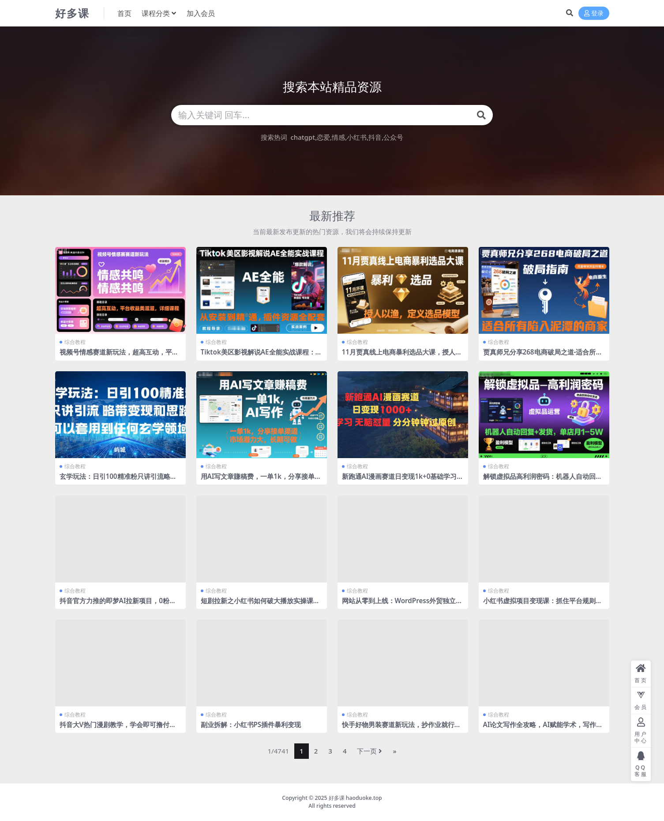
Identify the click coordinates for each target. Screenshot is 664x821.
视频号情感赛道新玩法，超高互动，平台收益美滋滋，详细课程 (119, 355)
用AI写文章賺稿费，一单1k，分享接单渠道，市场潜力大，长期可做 (261, 480)
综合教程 (75, 342)
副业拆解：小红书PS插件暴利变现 (251, 724)
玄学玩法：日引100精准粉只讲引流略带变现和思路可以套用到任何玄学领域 (118, 480)
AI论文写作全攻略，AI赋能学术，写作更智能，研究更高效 (543, 728)
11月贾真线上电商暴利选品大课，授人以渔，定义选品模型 (402, 355)
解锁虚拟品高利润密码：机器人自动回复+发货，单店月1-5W (542, 480)
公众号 (393, 137)
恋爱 (323, 137)
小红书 (357, 137)
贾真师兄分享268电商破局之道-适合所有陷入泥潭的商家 (543, 355)
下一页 (369, 750)
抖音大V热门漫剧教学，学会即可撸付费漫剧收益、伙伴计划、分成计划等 (118, 728)
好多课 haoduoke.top (355, 798)
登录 (594, 13)
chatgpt (302, 137)
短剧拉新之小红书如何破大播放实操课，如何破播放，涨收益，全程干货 (260, 604)
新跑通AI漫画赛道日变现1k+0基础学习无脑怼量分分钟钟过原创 (403, 480)
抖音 (375, 137)
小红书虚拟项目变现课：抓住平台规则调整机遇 (542, 604)
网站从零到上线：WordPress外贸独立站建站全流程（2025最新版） (402, 604)
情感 (338, 137)
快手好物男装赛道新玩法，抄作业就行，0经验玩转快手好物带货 (401, 728)
